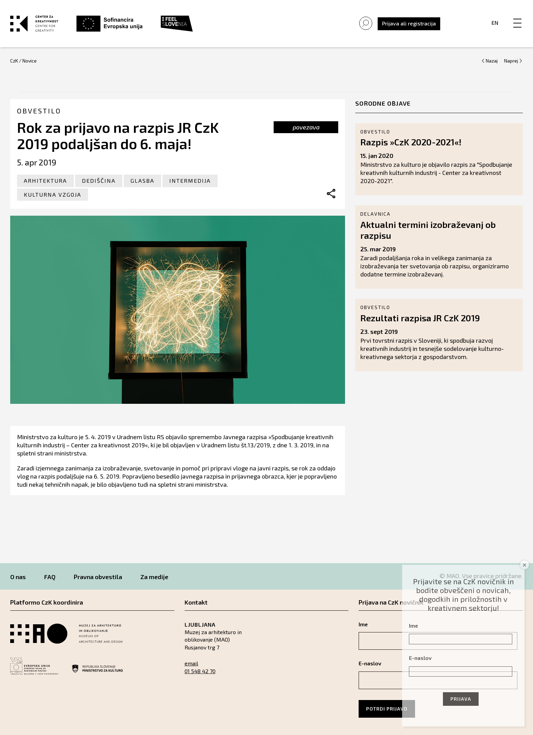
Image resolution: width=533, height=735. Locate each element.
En (495, 22)
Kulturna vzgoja (52, 194)
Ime (413, 625)
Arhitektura (45, 180)
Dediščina (99, 180)
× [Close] (524, 565)
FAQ (49, 576)
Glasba (142, 180)
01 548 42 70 (200, 671)
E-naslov (420, 658)
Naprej (511, 61)
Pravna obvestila (98, 576)
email (191, 663)
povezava (306, 127)
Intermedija (190, 180)
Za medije (154, 576)
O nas (18, 576)
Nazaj (492, 61)
